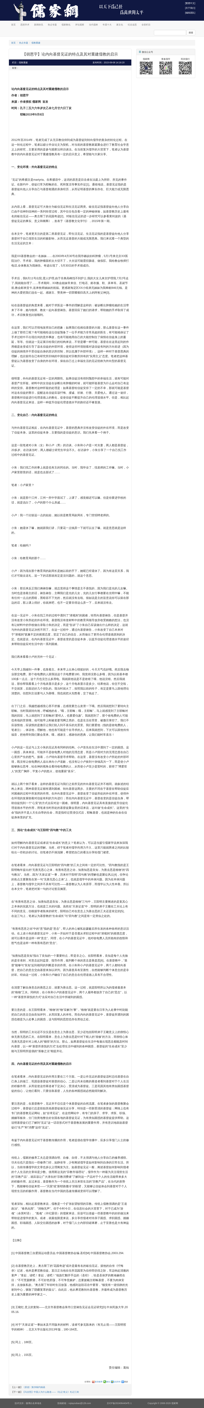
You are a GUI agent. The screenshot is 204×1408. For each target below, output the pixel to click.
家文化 (119, 24)
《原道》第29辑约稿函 (33, 1387)
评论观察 (79, 24)
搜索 (191, 32)
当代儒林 (93, 24)
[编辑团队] (190, 12)
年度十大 (107, 24)
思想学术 (24, 24)
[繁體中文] (190, 3)
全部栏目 (146, 24)
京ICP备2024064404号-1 (119, 1403)
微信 (108, 1382)
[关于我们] (190, 8)
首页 (13, 24)
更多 (126, 1382)
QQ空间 (117, 1382)
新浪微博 (98, 1382)
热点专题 (52, 24)
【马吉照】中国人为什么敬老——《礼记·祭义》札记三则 (50, 1392)
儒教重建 (35, 43)
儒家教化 (66, 24)
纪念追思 (132, 24)
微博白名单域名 (33, 1403)
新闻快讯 (38, 24)
